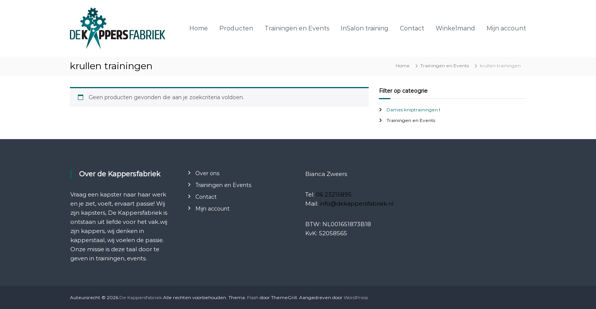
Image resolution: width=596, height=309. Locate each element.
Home (198, 28)
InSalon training (364, 28)
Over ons (207, 173)
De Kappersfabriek (140, 297)
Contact (412, 28)
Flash (252, 297)
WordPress (356, 297)
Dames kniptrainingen (412, 110)
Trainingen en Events (297, 28)
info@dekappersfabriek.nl (356, 203)
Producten (236, 28)
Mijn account (506, 28)
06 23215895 (334, 194)
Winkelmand (455, 28)
